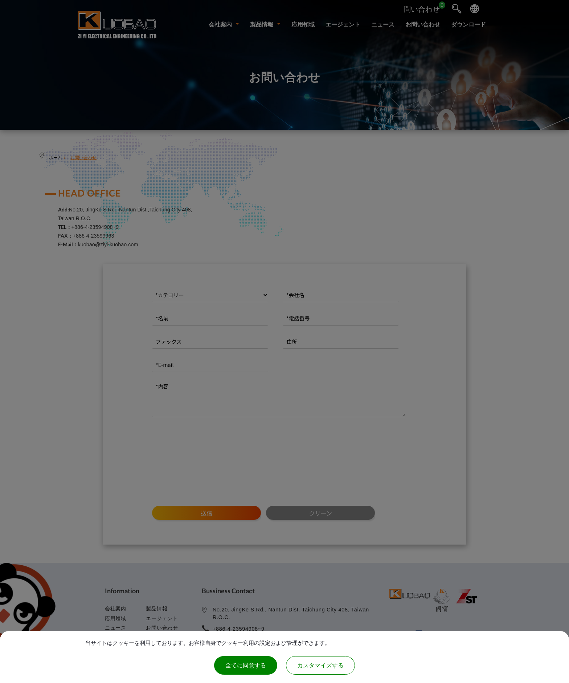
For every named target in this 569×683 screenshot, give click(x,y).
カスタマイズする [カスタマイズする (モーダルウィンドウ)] (320, 665)
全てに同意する (245, 665)
